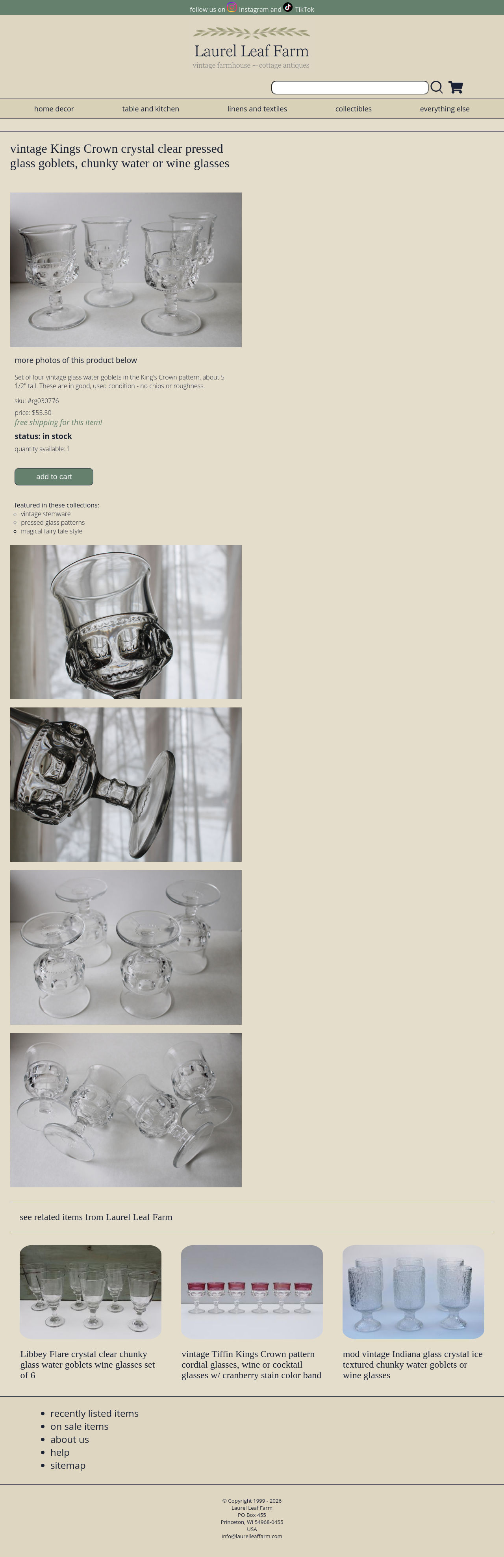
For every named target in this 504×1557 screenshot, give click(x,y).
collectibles (353, 108)
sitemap (68, 1465)
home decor (54, 108)
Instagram (254, 9)
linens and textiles (257, 108)
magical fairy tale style (51, 531)
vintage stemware (45, 513)
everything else (445, 108)
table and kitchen (151, 108)
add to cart (54, 476)
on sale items (79, 1426)
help (60, 1452)
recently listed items (94, 1413)
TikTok (304, 9)
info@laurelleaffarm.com (252, 1536)
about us (69, 1439)
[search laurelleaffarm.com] (438, 87)
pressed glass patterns (53, 522)
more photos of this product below (76, 360)
